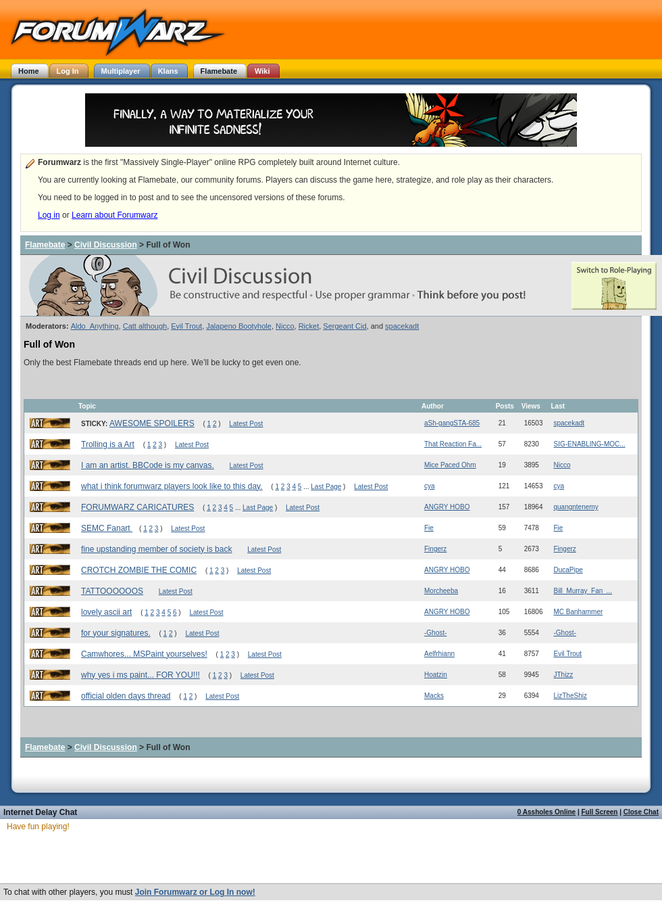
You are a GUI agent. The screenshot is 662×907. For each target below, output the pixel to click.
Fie (429, 528)
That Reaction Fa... (453, 444)
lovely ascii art (106, 612)
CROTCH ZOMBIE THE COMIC (139, 570)
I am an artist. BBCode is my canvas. (147, 465)
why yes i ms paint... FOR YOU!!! (140, 675)
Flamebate (45, 245)
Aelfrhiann (439, 653)
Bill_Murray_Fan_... (582, 591)
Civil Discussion (105, 245)
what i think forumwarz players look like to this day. (172, 486)
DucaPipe (567, 570)
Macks (434, 695)
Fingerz (435, 549)
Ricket (309, 326)
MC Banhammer (578, 611)
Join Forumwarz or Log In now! (195, 892)
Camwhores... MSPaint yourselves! (144, 654)
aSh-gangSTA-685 (452, 423)
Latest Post (246, 423)
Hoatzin (435, 674)
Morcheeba (441, 591)
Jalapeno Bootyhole (239, 326)
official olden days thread (126, 696)
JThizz (563, 674)
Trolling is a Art (107, 444)
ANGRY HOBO (446, 507)
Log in (49, 215)
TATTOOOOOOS (112, 591)
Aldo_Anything (95, 326)
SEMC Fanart (106, 528)
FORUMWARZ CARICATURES (137, 507)
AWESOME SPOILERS (152, 423)
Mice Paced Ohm (450, 465)
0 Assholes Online (546, 812)
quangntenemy (575, 507)
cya (429, 486)
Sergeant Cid (344, 326)
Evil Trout (186, 326)
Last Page (326, 486)
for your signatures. (116, 633)
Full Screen (600, 812)
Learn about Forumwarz (114, 215)
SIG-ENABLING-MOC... (589, 444)
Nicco (285, 326)
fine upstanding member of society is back (156, 549)
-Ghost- (435, 632)
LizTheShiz (569, 695)
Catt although (145, 326)
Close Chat (641, 812)
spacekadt (402, 326)
